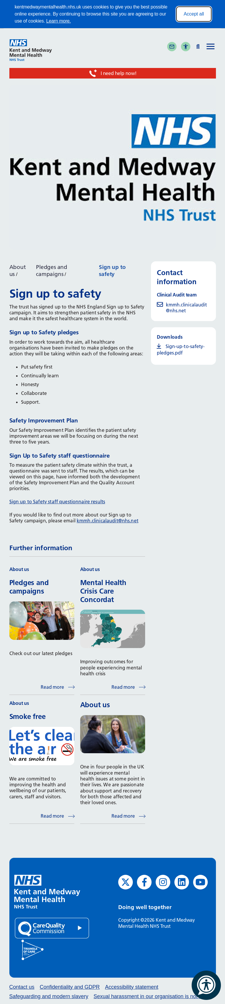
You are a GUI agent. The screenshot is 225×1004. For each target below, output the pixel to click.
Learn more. (58, 20)
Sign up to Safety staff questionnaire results (57, 501)
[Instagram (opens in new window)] (163, 882)
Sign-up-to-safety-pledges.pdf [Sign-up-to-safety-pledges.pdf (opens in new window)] (181, 349)
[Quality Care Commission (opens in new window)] (52, 927)
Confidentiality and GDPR (70, 987)
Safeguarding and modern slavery (48, 996)
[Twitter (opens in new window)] (125, 882)
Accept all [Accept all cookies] (194, 13)
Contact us (22, 987)
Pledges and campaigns (51, 270)
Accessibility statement (131, 987)
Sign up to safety (112, 270)
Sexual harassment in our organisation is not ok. (150, 996)
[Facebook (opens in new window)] (144, 882)
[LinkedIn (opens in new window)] (181, 882)
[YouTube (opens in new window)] (200, 882)
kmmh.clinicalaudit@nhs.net (107, 521)
